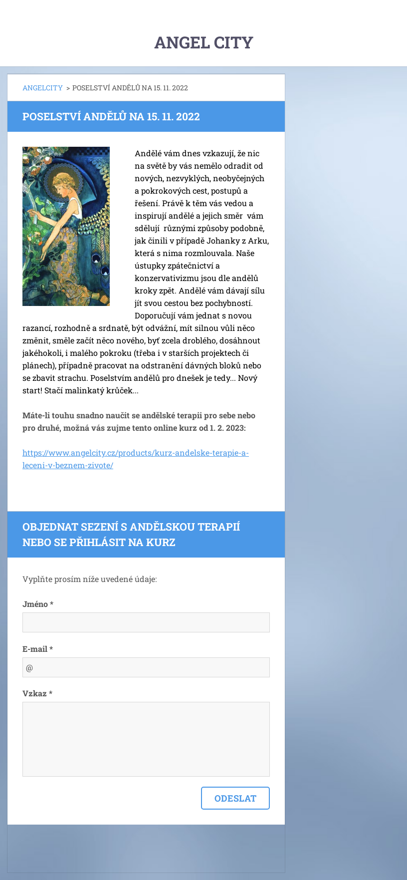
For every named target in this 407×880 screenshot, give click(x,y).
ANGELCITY (42, 87)
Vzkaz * (37, 693)
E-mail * (37, 648)
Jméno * (37, 603)
